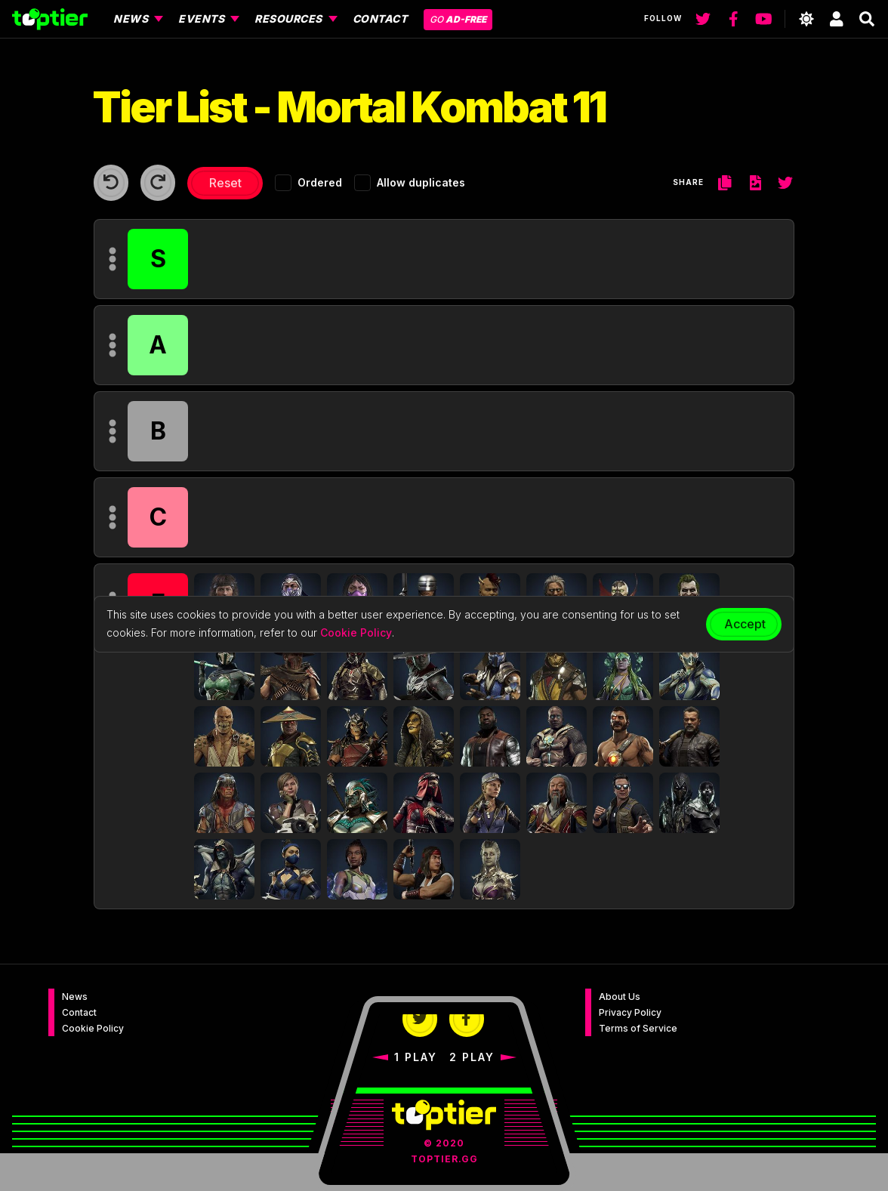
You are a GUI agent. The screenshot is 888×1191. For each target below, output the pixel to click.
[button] (224, 670)
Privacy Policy (630, 1012)
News (75, 996)
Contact (79, 1012)
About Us (619, 996)
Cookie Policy (93, 1028)
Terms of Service (638, 1028)
